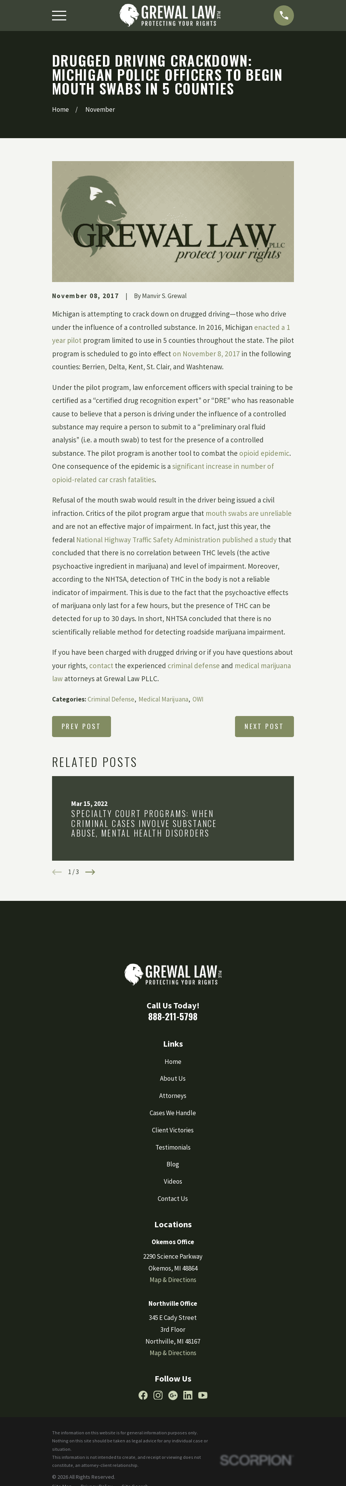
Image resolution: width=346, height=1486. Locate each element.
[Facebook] (143, 1395)
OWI (198, 699)
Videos (173, 1181)
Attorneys (172, 1095)
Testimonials (173, 1147)
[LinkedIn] (188, 1395)
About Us (173, 1078)
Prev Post (81, 726)
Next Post (264, 726)
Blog (172, 1164)
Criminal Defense (111, 699)
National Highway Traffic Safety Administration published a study (177, 539)
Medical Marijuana (163, 699)
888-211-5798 (172, 1016)
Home (173, 1061)
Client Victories (173, 1130)
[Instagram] (158, 1395)
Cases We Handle (173, 1113)
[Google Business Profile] (173, 1395)
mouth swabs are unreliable (249, 513)
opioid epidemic (264, 453)
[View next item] (90, 872)
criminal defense (194, 665)
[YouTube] (202, 1395)
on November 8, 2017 (206, 353)
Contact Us (173, 1198)
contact (101, 665)
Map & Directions (173, 1280)
